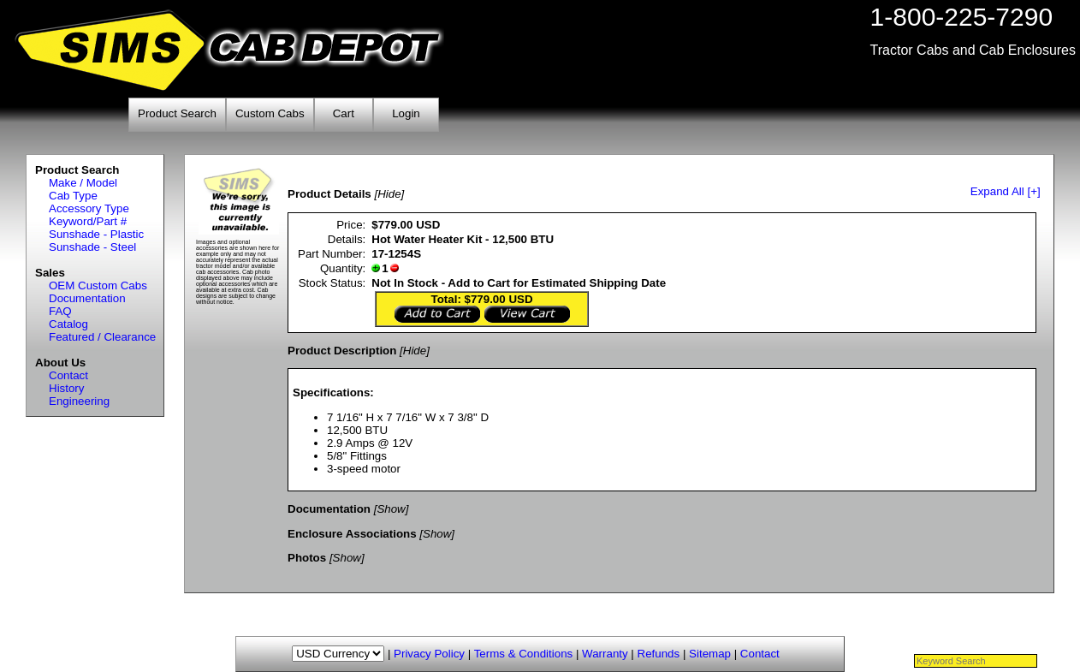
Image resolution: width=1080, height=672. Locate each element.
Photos (307, 557)
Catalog (68, 324)
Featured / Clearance (102, 336)
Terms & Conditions (523, 653)
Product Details (329, 193)
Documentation (87, 298)
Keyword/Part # (88, 221)
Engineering (79, 401)
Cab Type (73, 195)
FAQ (60, 311)
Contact (68, 375)
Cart (343, 113)
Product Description (342, 350)
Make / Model (83, 182)
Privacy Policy (429, 653)
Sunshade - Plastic (96, 234)
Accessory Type (89, 208)
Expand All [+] (1005, 191)
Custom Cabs (270, 113)
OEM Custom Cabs (98, 285)
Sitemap (710, 653)
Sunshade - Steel (92, 247)
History (66, 388)
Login (406, 113)
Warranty (605, 653)
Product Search (177, 113)
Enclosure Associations (352, 533)
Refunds (659, 653)
